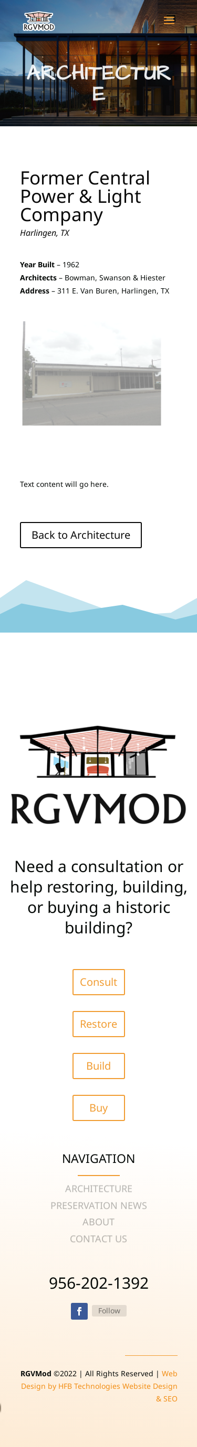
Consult (98, 982)
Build (98, 1066)
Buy (98, 1108)
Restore (98, 1024)
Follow (109, 1310)
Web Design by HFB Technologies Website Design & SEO (99, 1386)
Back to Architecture (81, 535)
